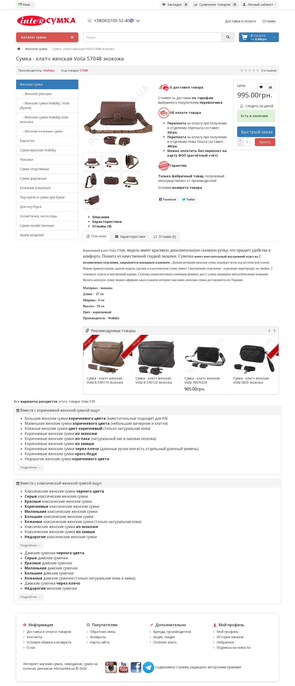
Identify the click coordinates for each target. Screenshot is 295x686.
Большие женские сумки (66, 418)
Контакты (34, 637)
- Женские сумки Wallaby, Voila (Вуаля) (44, 105)
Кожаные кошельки (35, 188)
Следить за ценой (256, 106)
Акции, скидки (164, 637)
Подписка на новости (233, 647)
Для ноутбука (30, 206)
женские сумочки (51, 588)
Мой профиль (227, 631)
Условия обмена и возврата (49, 642)
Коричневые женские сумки (61, 433)
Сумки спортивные (34, 169)
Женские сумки (36, 49)
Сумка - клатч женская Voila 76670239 (202, 380)
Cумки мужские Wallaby (38, 150)
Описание (100, 217)
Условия (180, 187)
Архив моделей (32, 235)
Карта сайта (99, 642)
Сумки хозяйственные (37, 225)
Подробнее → (30, 467)
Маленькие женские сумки (68, 423)
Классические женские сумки (64, 491)
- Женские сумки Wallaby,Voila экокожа (44, 119)
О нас (31, 647)
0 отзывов (269, 70)
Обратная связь (102, 631)
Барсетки (27, 140)
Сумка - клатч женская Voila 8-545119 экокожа (105, 380)
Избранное (225, 642)
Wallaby (49, 70)
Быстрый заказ (257, 132)
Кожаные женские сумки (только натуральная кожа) (87, 428)
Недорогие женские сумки (67, 458)
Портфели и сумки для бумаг (42, 197)
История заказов (230, 637)
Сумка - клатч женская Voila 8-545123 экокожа (154, 380)
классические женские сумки (56, 496)
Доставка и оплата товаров (49, 631)
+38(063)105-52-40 (111, 20)
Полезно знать (165, 642)
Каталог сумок (47, 37)
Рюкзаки (26, 159)
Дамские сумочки (54, 553)
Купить (265, 142)
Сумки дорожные (33, 178)
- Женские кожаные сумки (41, 131)
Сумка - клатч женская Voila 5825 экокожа (251, 380)
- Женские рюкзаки (36, 94)
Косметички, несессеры (38, 216)
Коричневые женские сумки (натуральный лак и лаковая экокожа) (90, 438)
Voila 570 (88, 401)
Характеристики (107, 221)
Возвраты (98, 637)
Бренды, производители (172, 631)
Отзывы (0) (102, 226)
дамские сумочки (46, 558)
